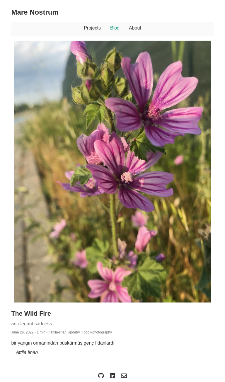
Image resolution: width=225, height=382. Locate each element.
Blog (115, 27)
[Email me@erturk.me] (124, 376)
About (135, 27)
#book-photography (97, 332)
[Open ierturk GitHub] (101, 376)
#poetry (74, 332)
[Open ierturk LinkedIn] (113, 376)
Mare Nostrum (34, 12)
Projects (92, 27)
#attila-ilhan (58, 332)
